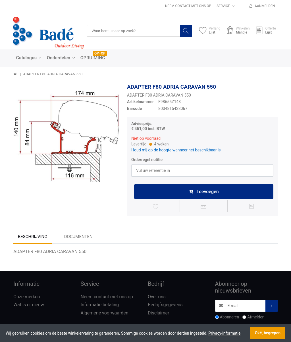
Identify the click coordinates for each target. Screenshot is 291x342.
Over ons (157, 298)
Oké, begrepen (267, 333)
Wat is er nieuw (28, 306)
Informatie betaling (100, 306)
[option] (66, 136)
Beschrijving (32, 237)
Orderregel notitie (147, 160)
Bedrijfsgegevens (165, 306)
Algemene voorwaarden (104, 314)
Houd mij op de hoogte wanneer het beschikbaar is (176, 150)
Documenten (78, 237)
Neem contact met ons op (188, 6)
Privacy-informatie (224, 333)
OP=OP (99, 54)
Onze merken (26, 298)
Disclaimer (158, 314)
